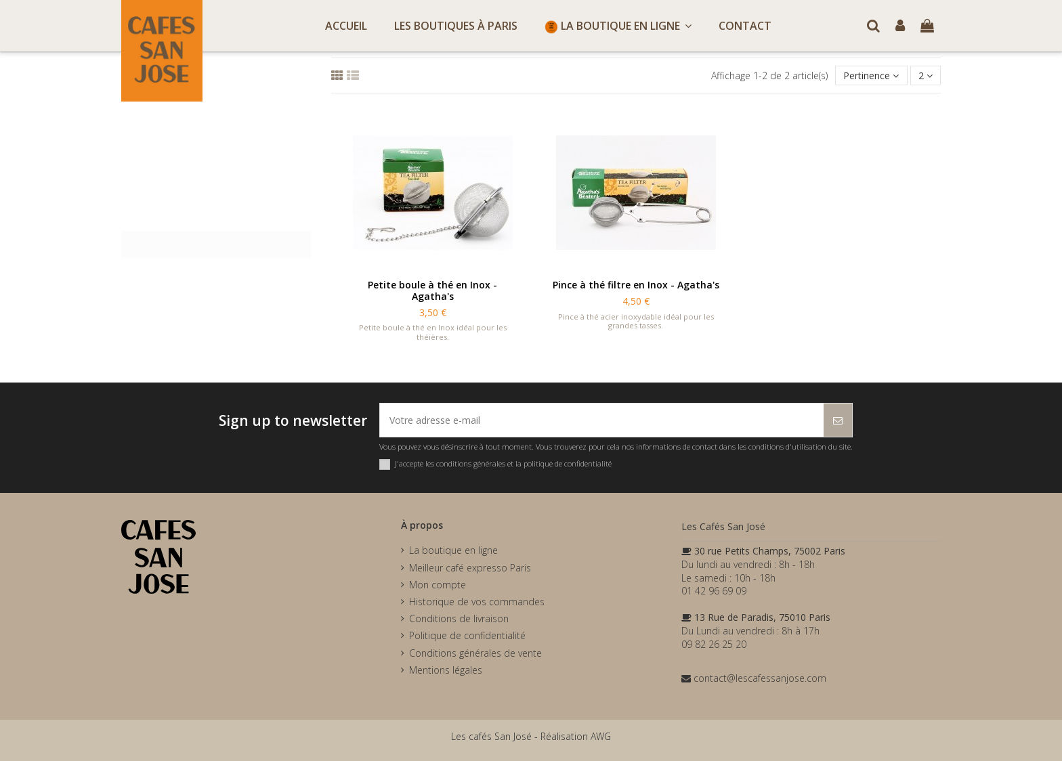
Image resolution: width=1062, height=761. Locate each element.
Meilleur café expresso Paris (470, 567)
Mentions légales (445, 670)
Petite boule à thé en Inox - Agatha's (432, 290)
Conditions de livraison (459, 618)
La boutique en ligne (453, 550)
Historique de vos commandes (477, 601)
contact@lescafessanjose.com (753, 678)
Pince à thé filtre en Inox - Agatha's (636, 284)
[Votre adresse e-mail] (602, 420)
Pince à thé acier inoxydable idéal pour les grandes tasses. (636, 320)
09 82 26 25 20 (713, 644)
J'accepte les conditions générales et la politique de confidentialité (503, 463)
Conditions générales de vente (475, 653)
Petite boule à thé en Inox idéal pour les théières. (433, 331)
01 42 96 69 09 (713, 590)
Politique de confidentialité (467, 635)
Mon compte (437, 584)
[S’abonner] (838, 420)
